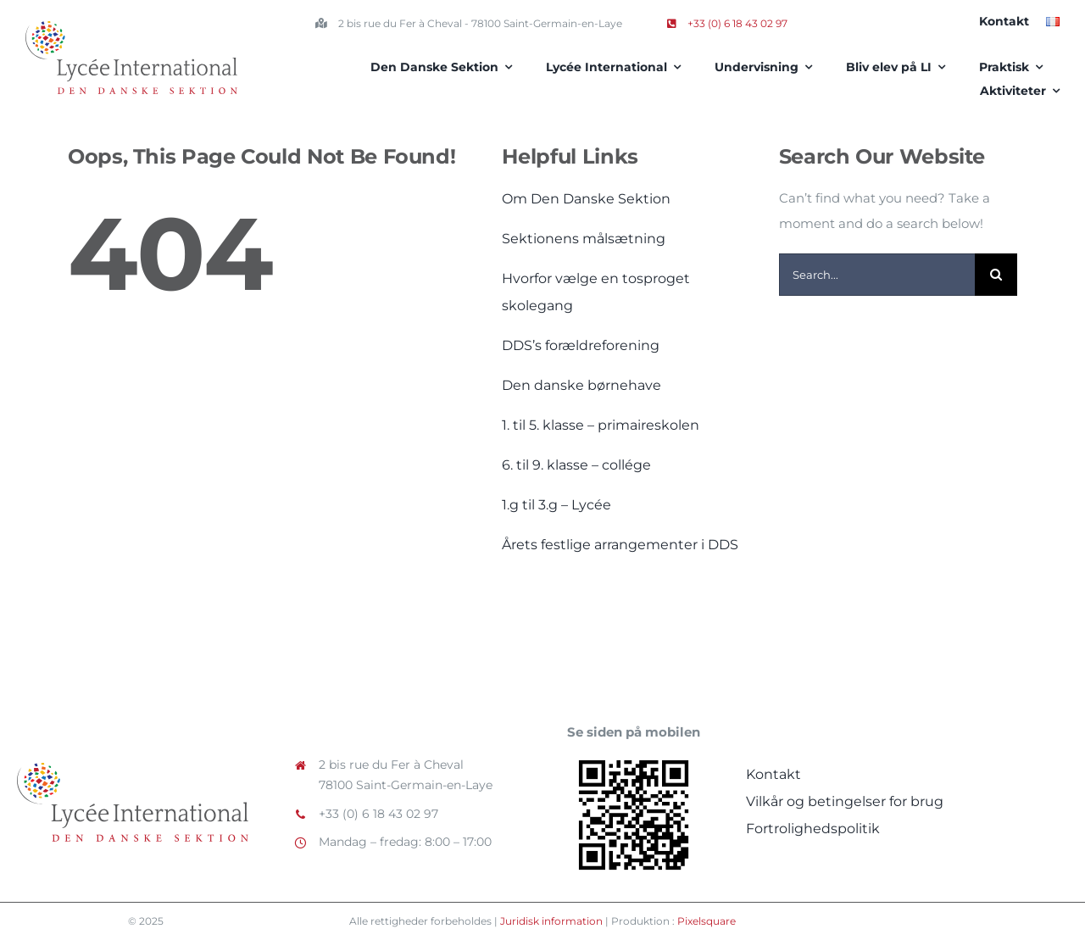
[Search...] (877, 274)
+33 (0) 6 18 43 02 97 (727, 23)
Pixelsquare (706, 921)
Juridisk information (551, 921)
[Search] (996, 274)
